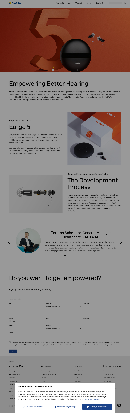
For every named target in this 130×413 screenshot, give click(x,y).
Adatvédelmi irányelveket (92, 399)
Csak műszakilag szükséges (66, 407)
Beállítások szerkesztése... (35, 407)
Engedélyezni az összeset (98, 407)
